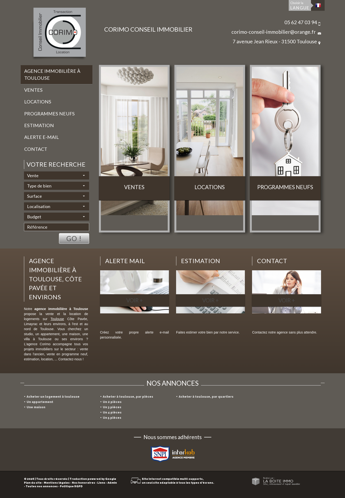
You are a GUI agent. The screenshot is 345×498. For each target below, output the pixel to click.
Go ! (74, 238)
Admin (112, 482)
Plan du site (33, 482)
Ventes (33, 90)
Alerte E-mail (41, 137)
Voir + (134, 300)
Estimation (39, 125)
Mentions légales (57, 482)
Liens (101, 482)
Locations (37, 101)
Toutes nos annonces (42, 486)
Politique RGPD (71, 486)
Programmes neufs (49, 113)
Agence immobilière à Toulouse (52, 74)
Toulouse (57, 319)
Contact (35, 149)
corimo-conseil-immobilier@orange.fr (273, 32)
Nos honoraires (83, 482)
